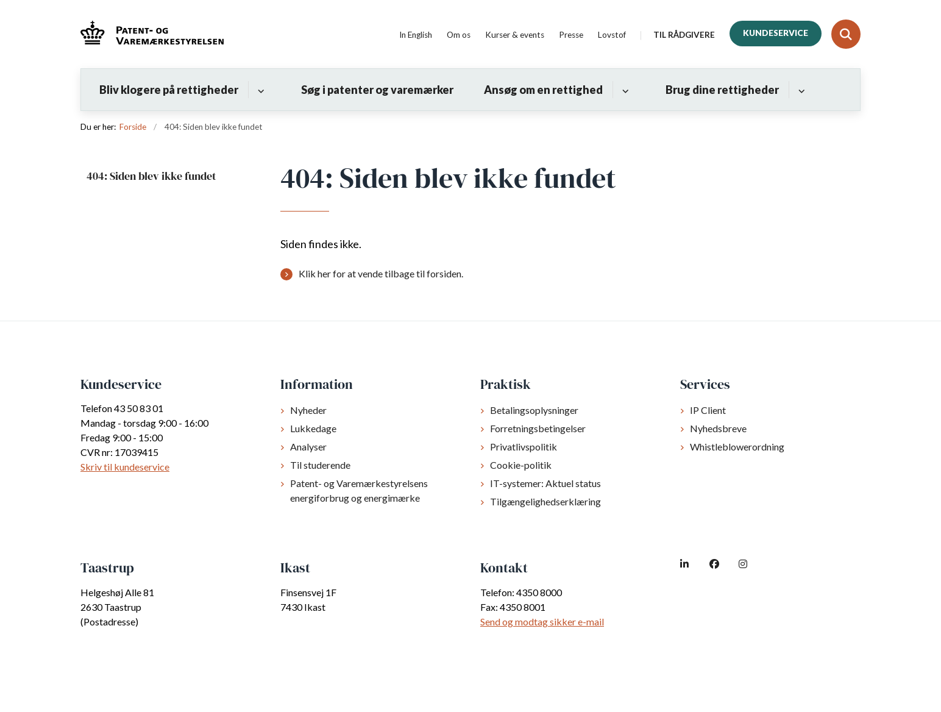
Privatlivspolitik (523, 446)
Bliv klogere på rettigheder (168, 89)
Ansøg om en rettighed (543, 89)
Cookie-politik (521, 465)
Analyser (308, 446)
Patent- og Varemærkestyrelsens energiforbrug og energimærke (359, 490)
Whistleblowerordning (737, 446)
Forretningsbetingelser (538, 428)
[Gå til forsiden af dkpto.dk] (152, 34)
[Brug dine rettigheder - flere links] (800, 89)
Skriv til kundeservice (124, 466)
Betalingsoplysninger (534, 410)
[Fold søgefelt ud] (846, 34)
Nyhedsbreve (718, 428)
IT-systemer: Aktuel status (545, 483)
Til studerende (320, 465)
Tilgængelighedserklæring (545, 501)
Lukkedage (313, 428)
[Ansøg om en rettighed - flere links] (624, 89)
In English (415, 35)
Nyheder (308, 410)
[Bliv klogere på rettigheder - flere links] (259, 89)
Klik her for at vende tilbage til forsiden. (381, 273)
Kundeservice (775, 33)
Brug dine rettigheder (722, 89)
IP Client (708, 410)
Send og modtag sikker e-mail (542, 621)
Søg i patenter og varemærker (377, 89)
